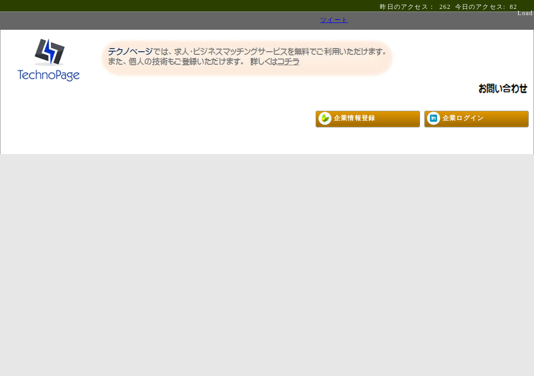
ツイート (334, 20)
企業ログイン (463, 118)
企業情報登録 (354, 118)
